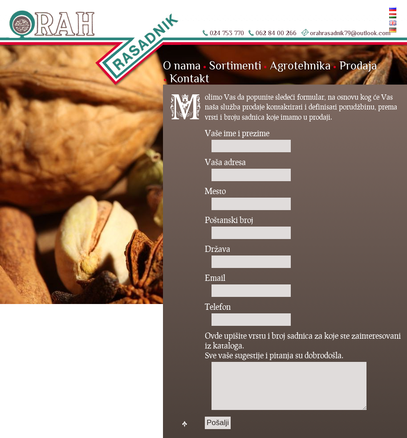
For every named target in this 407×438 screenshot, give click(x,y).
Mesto (248, 199)
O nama (182, 65)
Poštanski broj (248, 228)
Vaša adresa (248, 170)
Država (248, 257)
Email (248, 286)
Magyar (378, 15)
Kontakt (189, 78)
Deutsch (377, 30)
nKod (50, 424)
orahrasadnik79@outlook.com (350, 32)
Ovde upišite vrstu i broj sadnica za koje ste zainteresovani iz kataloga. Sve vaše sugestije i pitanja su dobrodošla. (303, 371)
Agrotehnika (300, 65)
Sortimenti (235, 65)
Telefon (248, 315)
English (378, 23)
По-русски (375, 8)
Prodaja (358, 65)
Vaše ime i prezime (248, 141)
